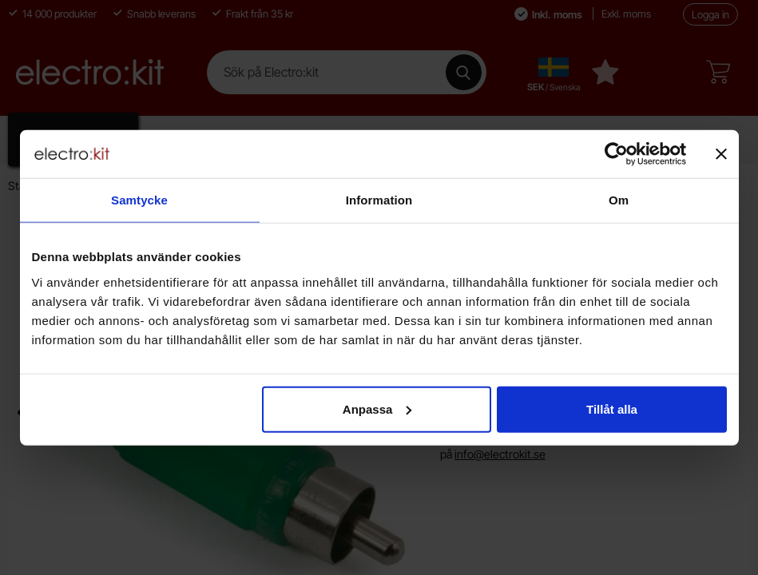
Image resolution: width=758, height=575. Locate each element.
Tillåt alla (611, 408)
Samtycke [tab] (139, 200)
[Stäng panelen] (721, 154)
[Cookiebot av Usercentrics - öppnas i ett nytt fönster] (616, 154)
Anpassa (377, 408)
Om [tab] (619, 200)
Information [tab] (379, 200)
